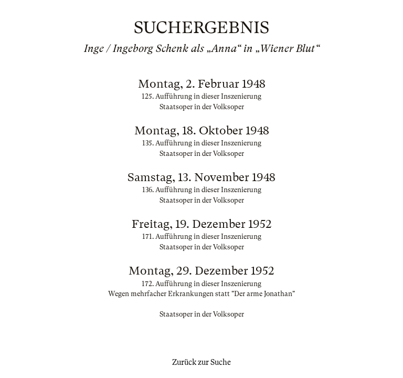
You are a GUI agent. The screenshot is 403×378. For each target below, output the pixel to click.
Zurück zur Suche (201, 362)
